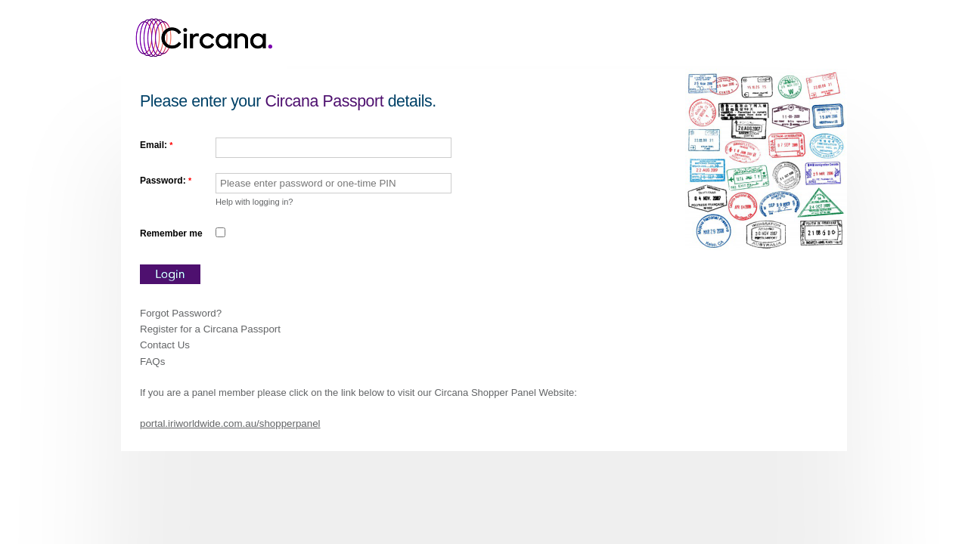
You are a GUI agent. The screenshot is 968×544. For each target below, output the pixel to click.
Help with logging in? (254, 201)
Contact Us (165, 345)
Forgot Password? (181, 313)
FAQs (152, 361)
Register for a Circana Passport (210, 329)
